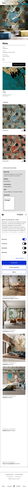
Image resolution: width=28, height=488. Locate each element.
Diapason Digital (16, 478)
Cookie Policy (18, 476)
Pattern (21, 192)
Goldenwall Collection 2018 (9, 52)
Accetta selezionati (14, 267)
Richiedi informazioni (19, 64)
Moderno (10, 192)
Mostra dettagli (19, 258)
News (24, 486)
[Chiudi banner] (25, 214)
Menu (3, 486)
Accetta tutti (14, 262)
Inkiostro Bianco (6, 56)
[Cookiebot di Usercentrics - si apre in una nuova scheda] (17, 215)
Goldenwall (5, 48)
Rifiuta (14, 272)
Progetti (10, 486)
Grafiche (18, 486)
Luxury (5, 192)
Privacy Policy (10, 476)
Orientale (15, 192)
